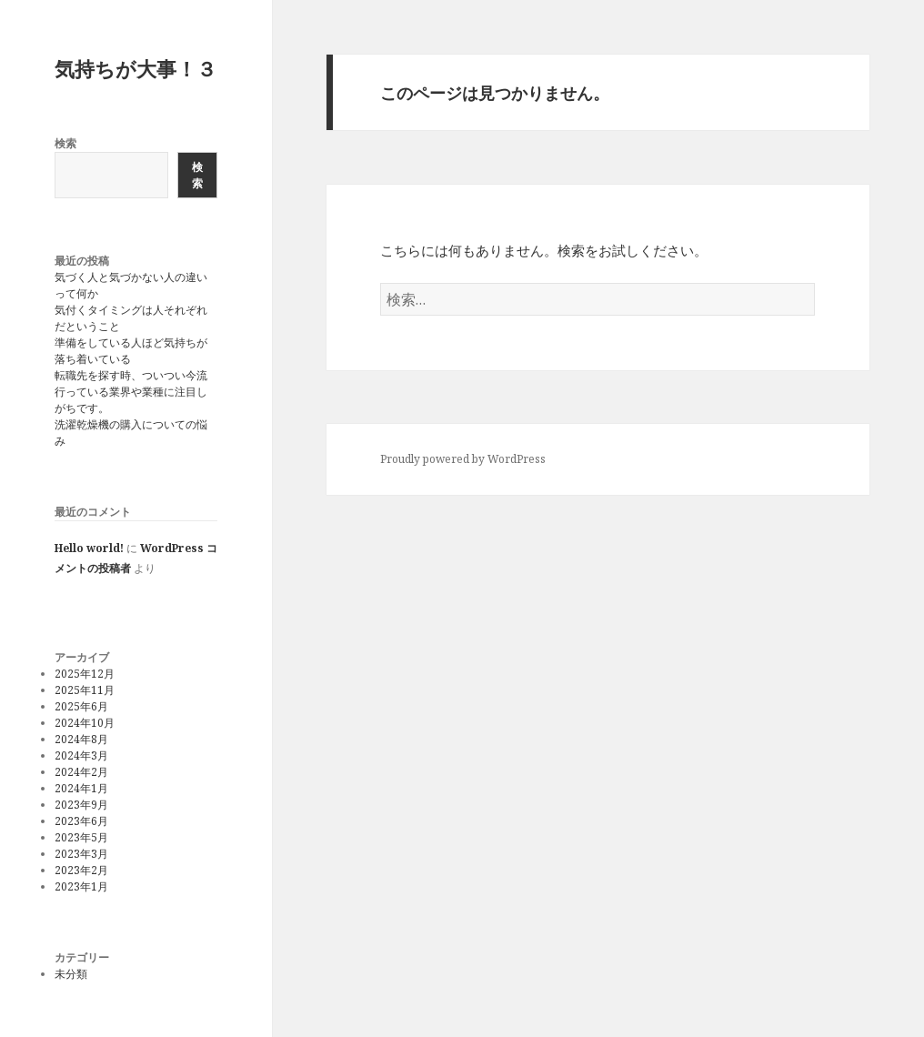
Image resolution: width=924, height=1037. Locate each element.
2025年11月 (85, 690)
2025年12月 (85, 673)
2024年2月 (81, 772)
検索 (65, 143)
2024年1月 (81, 788)
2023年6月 (81, 821)
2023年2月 (81, 870)
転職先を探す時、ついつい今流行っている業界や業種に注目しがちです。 (131, 391)
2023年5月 (81, 837)
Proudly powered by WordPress (463, 459)
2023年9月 (81, 804)
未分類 (71, 974)
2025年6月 (81, 706)
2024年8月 (81, 739)
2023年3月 (81, 853)
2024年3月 (81, 755)
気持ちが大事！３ (135, 68)
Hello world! (89, 548)
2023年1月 (81, 886)
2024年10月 (85, 722)
